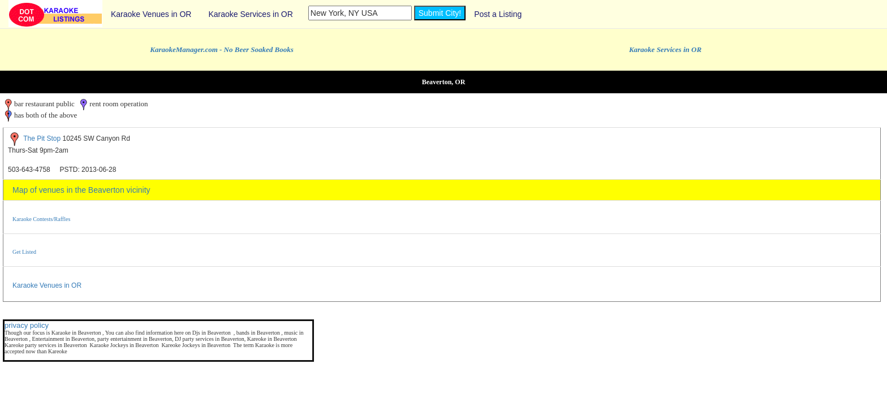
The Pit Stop (42, 138)
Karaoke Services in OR (250, 14)
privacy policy (27, 325)
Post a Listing (498, 14)
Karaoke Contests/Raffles (41, 219)
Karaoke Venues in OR (151, 14)
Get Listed (24, 252)
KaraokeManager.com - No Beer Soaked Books (222, 49)
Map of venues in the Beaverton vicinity (81, 189)
